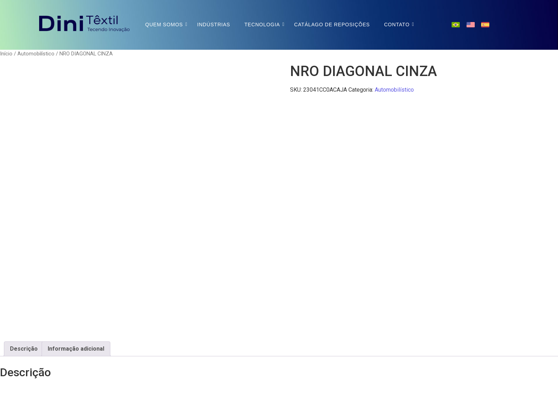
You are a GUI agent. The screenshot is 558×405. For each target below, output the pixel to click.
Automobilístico (35, 53)
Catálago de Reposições (332, 24)
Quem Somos (164, 24)
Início (6, 53)
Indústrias (213, 24)
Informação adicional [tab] (76, 348)
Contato (397, 24)
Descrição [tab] (24, 348)
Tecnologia (262, 24)
